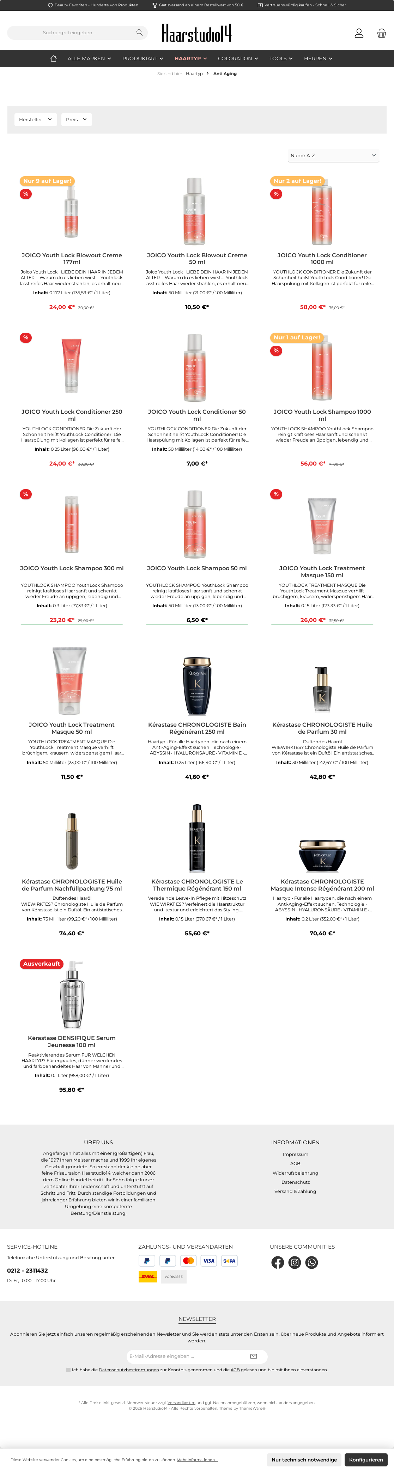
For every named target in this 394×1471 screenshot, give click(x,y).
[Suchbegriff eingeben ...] (69, 33)
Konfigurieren (366, 1460)
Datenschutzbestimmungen (129, 1369)
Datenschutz (295, 1182)
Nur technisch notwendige (304, 1460)
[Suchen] (140, 33)
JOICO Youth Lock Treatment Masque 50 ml (72, 728)
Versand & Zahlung (295, 1191)
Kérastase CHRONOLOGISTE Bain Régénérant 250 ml (197, 728)
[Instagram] (295, 1262)
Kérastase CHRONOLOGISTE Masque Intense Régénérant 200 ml (322, 885)
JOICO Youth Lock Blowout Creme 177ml (72, 259)
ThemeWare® (252, 1408)
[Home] (59, 58)
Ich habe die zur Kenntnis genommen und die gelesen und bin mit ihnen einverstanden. (200, 1369)
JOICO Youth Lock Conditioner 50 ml (197, 415)
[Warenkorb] (379, 33)
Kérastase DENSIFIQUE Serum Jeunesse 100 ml (72, 1041)
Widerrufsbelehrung (296, 1173)
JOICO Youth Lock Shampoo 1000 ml (322, 415)
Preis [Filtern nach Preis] (76, 119)
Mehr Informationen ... (197, 1460)
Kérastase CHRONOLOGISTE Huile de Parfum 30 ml (322, 728)
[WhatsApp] (312, 1262)
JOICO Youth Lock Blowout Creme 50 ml (197, 259)
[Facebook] (278, 1262)
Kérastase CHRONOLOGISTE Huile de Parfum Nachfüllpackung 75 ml (72, 885)
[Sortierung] (334, 155)
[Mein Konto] (359, 33)
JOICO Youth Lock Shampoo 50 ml (197, 568)
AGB (295, 1163)
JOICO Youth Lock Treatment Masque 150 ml (322, 572)
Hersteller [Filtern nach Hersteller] (36, 119)
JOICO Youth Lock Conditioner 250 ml (72, 415)
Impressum (295, 1154)
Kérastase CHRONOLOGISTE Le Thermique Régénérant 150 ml (197, 885)
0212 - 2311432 (27, 1270)
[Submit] (254, 1357)
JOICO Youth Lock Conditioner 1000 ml (322, 259)
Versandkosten (181, 1403)
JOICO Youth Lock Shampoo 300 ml (72, 568)
